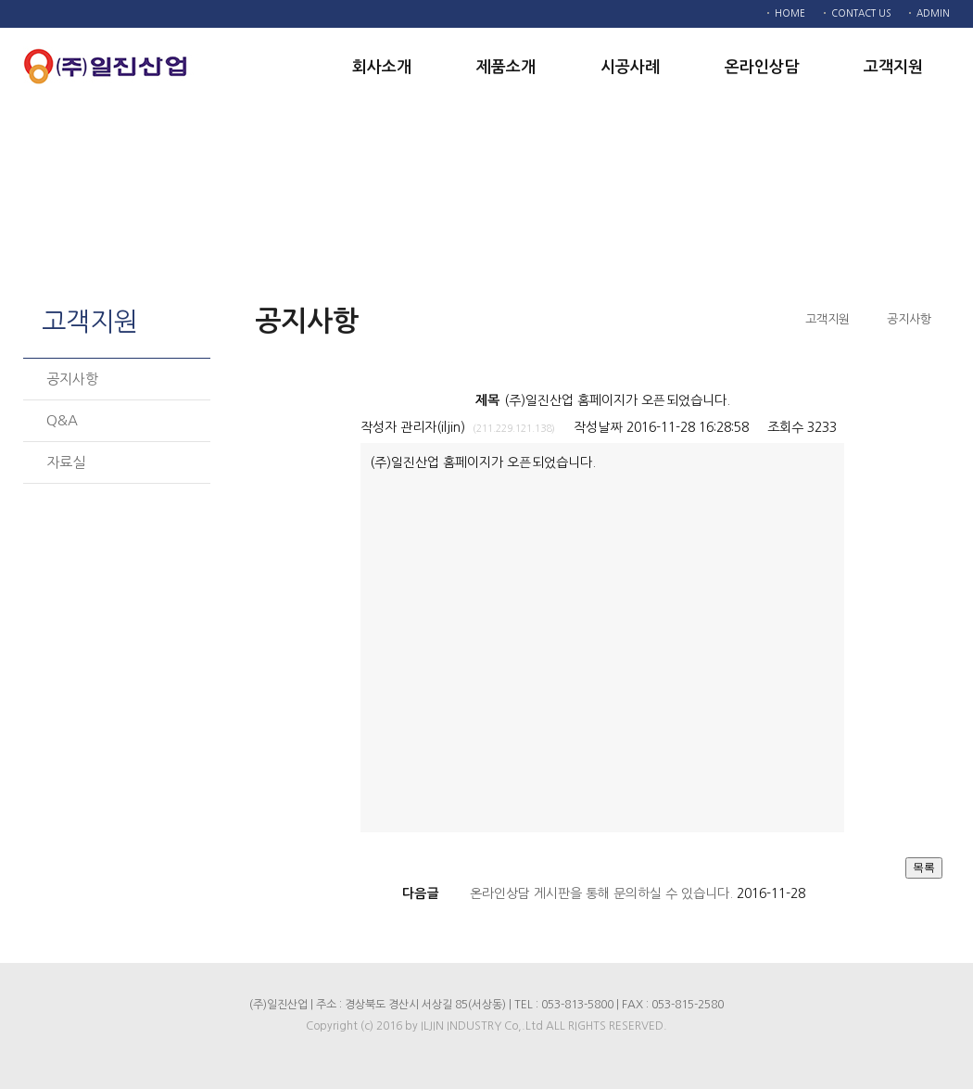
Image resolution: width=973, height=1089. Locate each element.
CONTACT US (861, 13)
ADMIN (933, 13)
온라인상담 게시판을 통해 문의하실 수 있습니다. (601, 893)
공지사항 (72, 379)
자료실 (65, 462)
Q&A (62, 420)
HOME (790, 13)
